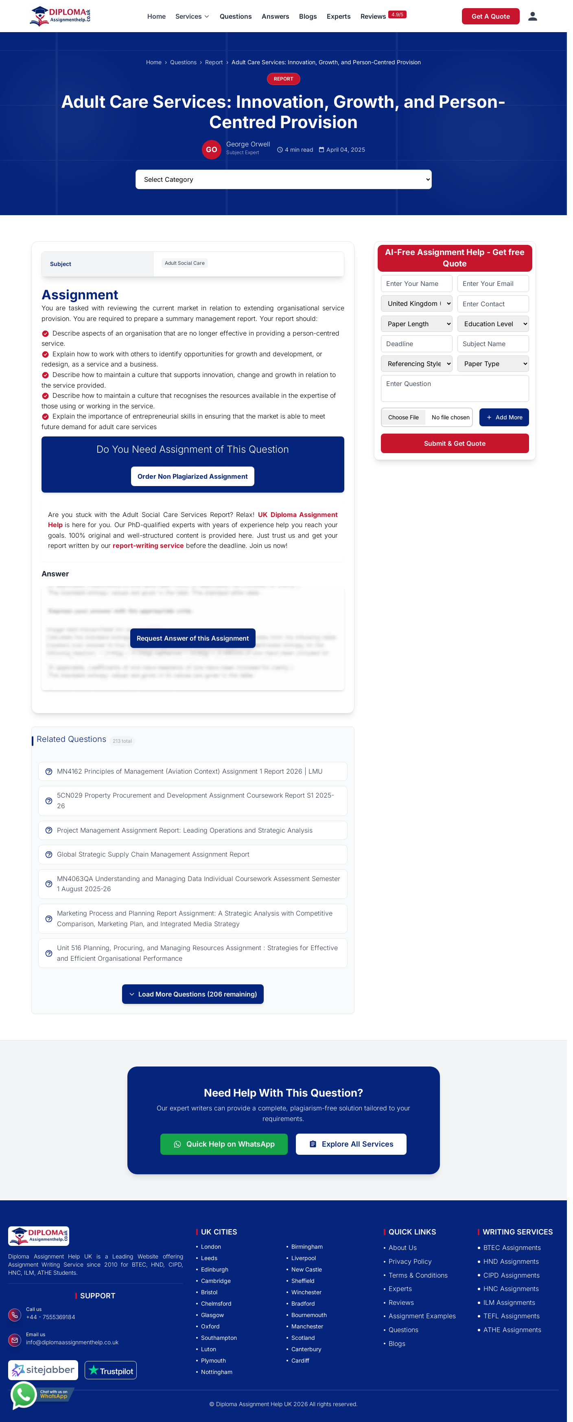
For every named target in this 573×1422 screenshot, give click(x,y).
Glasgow (210, 1314)
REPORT (283, 79)
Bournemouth (306, 1314)
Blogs (308, 16)
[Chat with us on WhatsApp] (42, 1396)
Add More (504, 417)
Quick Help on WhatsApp (224, 1144)
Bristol (206, 1292)
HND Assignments (508, 1261)
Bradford (300, 1303)
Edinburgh (212, 1269)
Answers (275, 16)
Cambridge (213, 1280)
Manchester (304, 1326)
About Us (400, 1247)
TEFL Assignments (509, 1316)
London (208, 1246)
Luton (206, 1349)
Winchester (303, 1292)
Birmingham (304, 1246)
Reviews (373, 16)
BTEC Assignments (509, 1247)
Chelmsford (214, 1303)
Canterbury (303, 1349)
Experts (339, 16)
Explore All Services (351, 1144)
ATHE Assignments (509, 1330)
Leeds (206, 1257)
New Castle (304, 1269)
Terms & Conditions (416, 1275)
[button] (192, 16)
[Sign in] (532, 16)
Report (214, 62)
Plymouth (211, 1360)
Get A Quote (491, 16)
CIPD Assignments (509, 1275)
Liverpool (301, 1257)
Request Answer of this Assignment (193, 638)
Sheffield (300, 1280)
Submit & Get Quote (455, 443)
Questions (236, 16)
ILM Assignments (506, 1302)
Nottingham (214, 1371)
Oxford (208, 1326)
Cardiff (297, 1360)
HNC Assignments (508, 1289)
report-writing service (148, 545)
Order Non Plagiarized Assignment (193, 476)
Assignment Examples (420, 1316)
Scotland (300, 1337)
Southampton (216, 1337)
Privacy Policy (408, 1261)
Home (156, 16)
